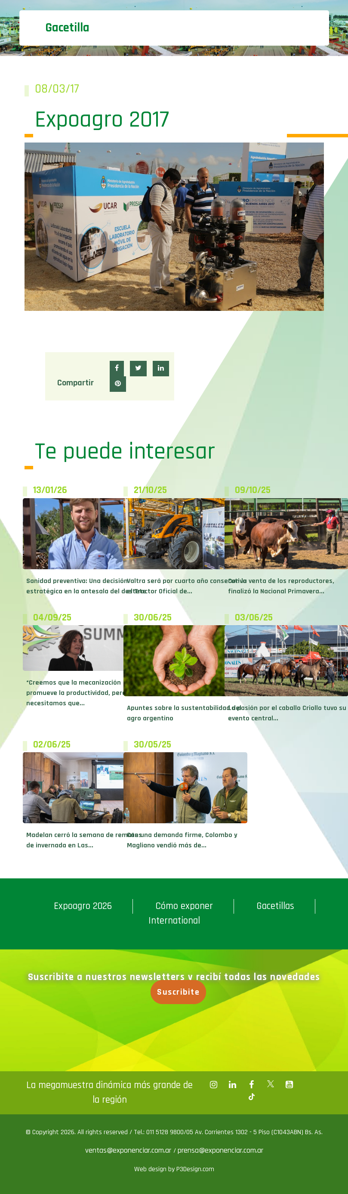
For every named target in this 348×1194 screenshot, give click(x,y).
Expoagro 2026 (83, 906)
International (174, 921)
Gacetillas (275, 906)
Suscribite (181, 992)
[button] (117, 368)
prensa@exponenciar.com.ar (220, 1150)
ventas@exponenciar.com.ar (129, 1150)
